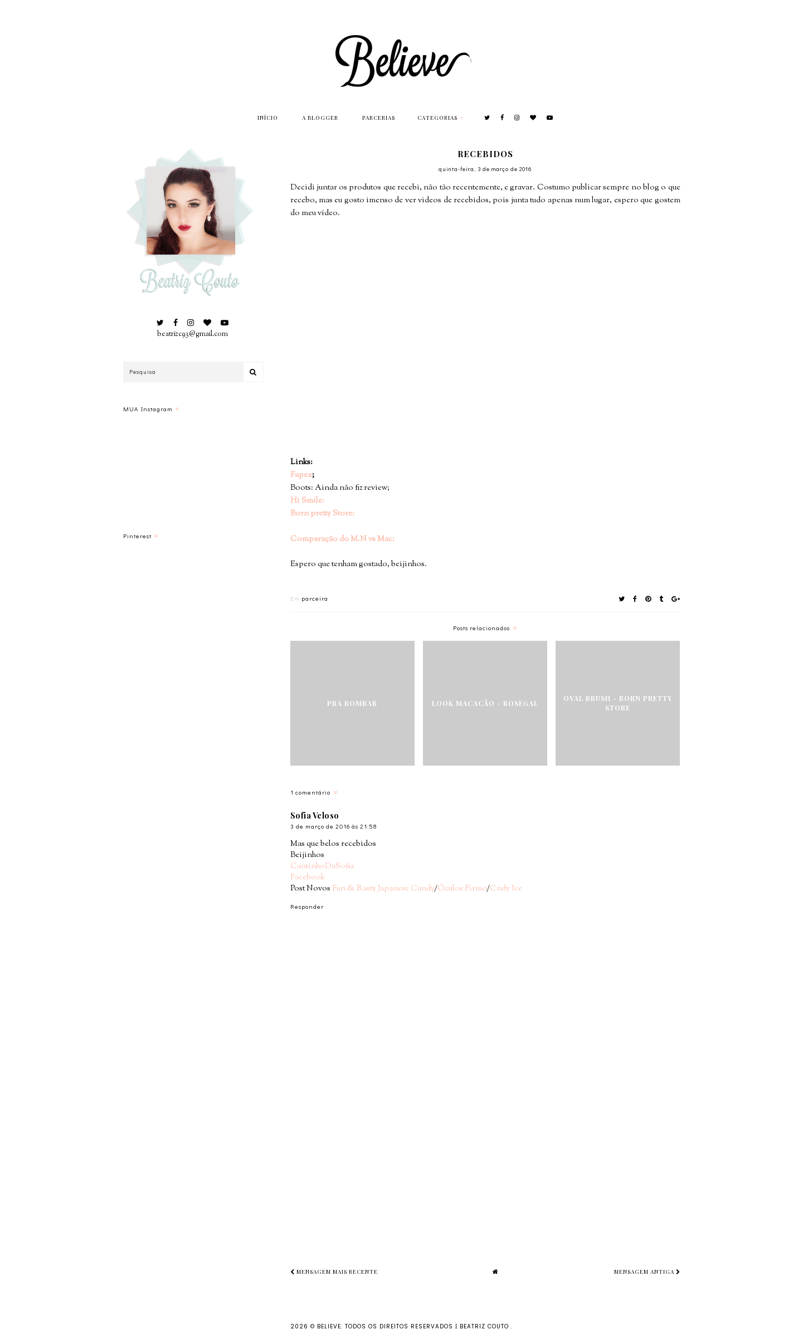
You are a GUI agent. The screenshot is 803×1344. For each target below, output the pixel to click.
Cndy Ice (506, 888)
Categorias (437, 117)
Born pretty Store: (322, 513)
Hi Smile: (307, 501)
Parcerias (378, 117)
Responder (307, 906)
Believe (329, 1326)
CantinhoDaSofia (322, 866)
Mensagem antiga (647, 1271)
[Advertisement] (546, 1153)
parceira (314, 598)
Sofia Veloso (314, 815)
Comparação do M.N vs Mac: (342, 539)
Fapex (301, 475)
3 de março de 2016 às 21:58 (333, 826)
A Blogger (320, 117)
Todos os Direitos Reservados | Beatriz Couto (428, 1326)
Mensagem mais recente (334, 1271)
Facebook (307, 877)
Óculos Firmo (461, 888)
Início (267, 117)
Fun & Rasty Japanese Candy (383, 888)
